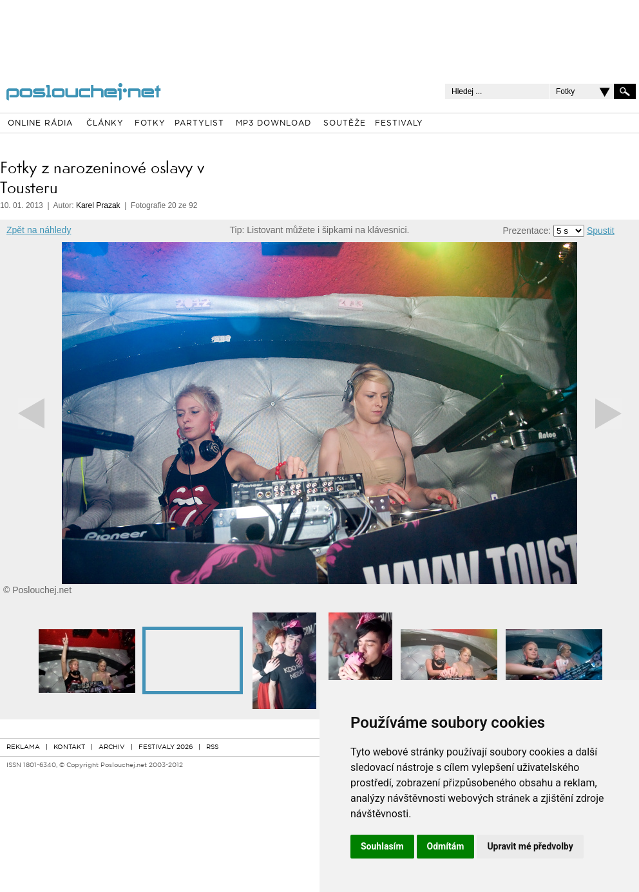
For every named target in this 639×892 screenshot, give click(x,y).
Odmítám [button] (445, 846)
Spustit (601, 230)
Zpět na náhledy (38, 230)
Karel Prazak (98, 205)
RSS (212, 747)
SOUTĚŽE (344, 124)
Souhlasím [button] (382, 846)
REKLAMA (23, 747)
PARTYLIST (199, 124)
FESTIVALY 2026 (165, 747)
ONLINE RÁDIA (40, 124)
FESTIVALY (399, 124)
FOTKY (150, 124)
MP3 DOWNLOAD (273, 124)
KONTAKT (69, 747)
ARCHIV (112, 747)
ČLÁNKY (105, 124)
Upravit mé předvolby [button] (530, 846)
